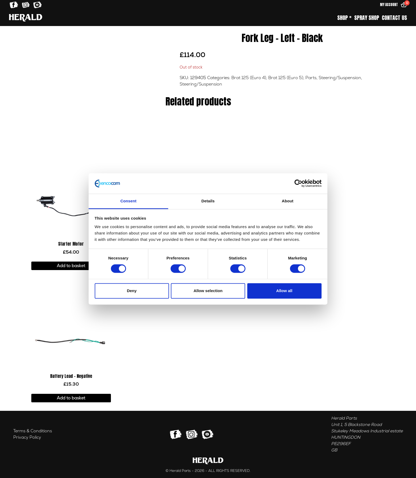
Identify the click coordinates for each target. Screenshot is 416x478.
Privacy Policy (27, 437)
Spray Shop (366, 18)
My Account (389, 4)
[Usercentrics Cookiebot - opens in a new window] (298, 183)
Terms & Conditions (32, 431)
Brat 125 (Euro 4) (248, 77)
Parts (311, 77)
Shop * (344, 18)
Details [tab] (208, 201)
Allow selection (207, 290)
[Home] (25, 17)
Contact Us (394, 18)
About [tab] (287, 201)
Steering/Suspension (340, 77)
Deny (132, 290)
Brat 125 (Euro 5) (285, 77)
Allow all (284, 290)
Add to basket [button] (71, 265)
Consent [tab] (128, 201)
